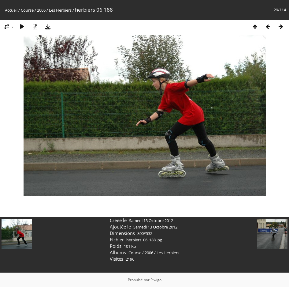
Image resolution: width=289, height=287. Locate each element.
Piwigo (155, 279)
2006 (41, 10)
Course (27, 10)
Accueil (11, 10)
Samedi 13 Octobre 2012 (151, 220)
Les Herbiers (60, 10)
